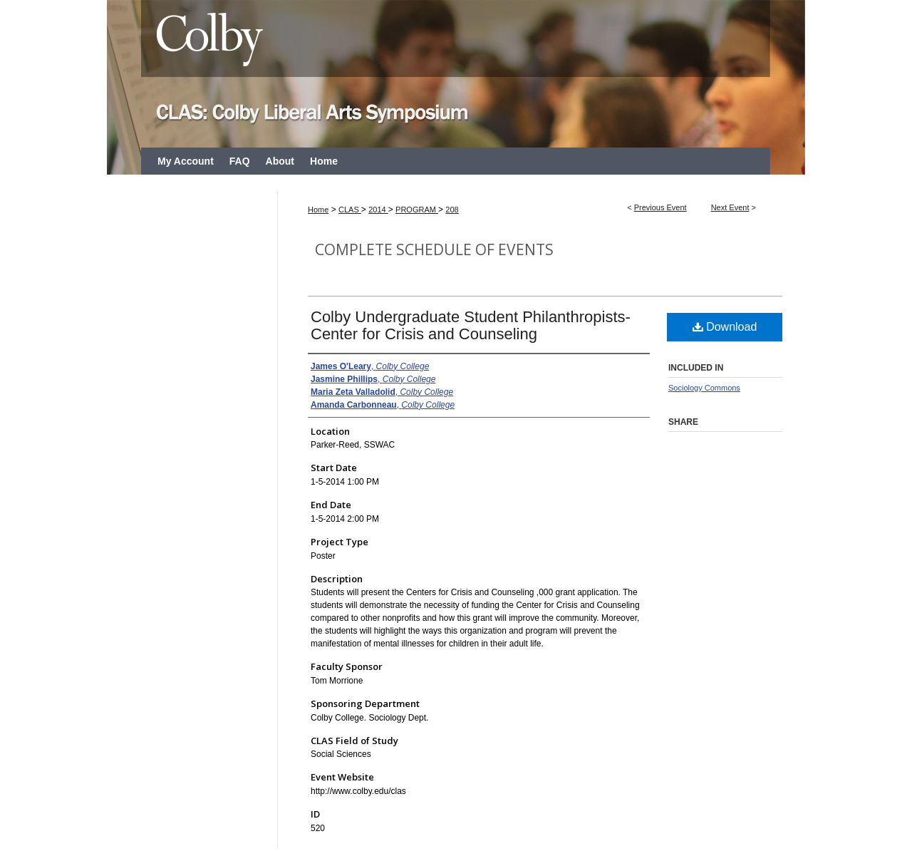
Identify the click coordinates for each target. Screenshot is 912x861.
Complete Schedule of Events (434, 249)
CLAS (349, 209)
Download (725, 327)
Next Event (730, 207)
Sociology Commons (704, 387)
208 (451, 209)
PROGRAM (416, 209)
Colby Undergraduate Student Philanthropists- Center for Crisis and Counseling (471, 325)
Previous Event (660, 207)
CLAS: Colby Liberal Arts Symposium (456, 74)
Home (318, 209)
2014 (378, 209)
